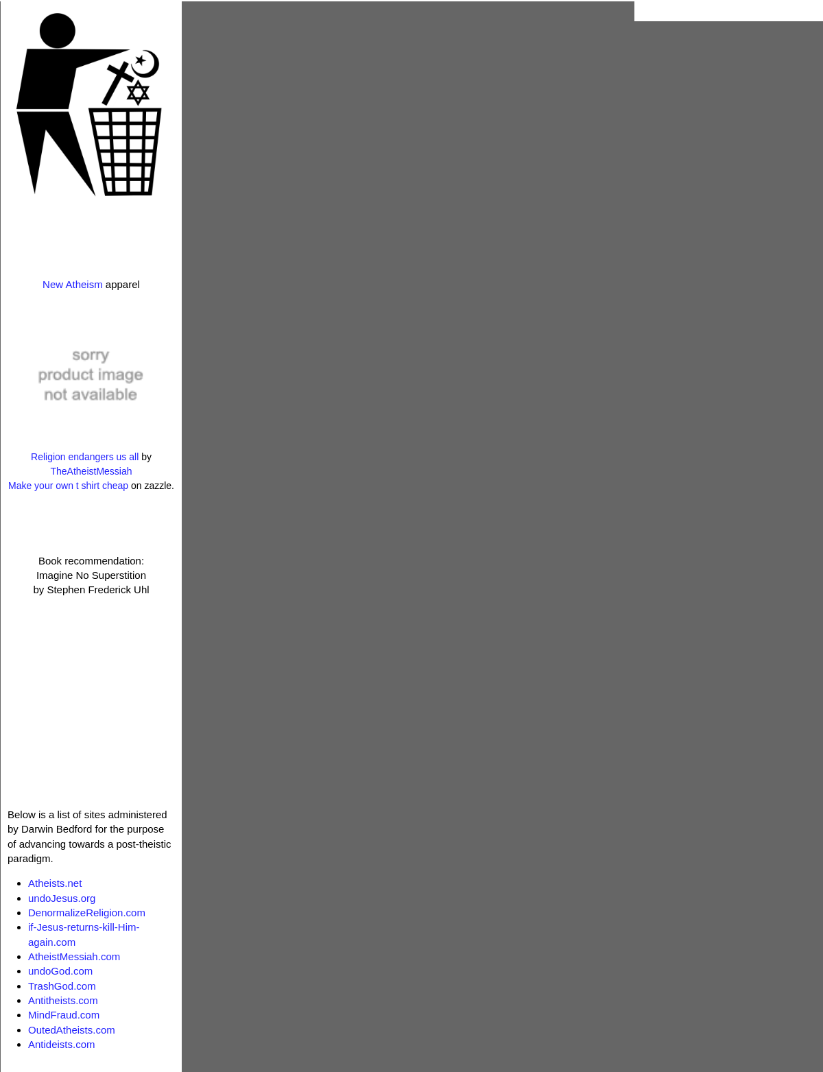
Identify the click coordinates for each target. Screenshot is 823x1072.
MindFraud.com (63, 1015)
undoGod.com (60, 971)
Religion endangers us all (85, 456)
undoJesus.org (61, 898)
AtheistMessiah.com (74, 956)
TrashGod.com (62, 986)
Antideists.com (61, 1044)
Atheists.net (55, 883)
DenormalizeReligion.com (86, 912)
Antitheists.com (63, 1000)
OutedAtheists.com (71, 1030)
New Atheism (73, 284)
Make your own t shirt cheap (68, 485)
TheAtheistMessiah (91, 471)
